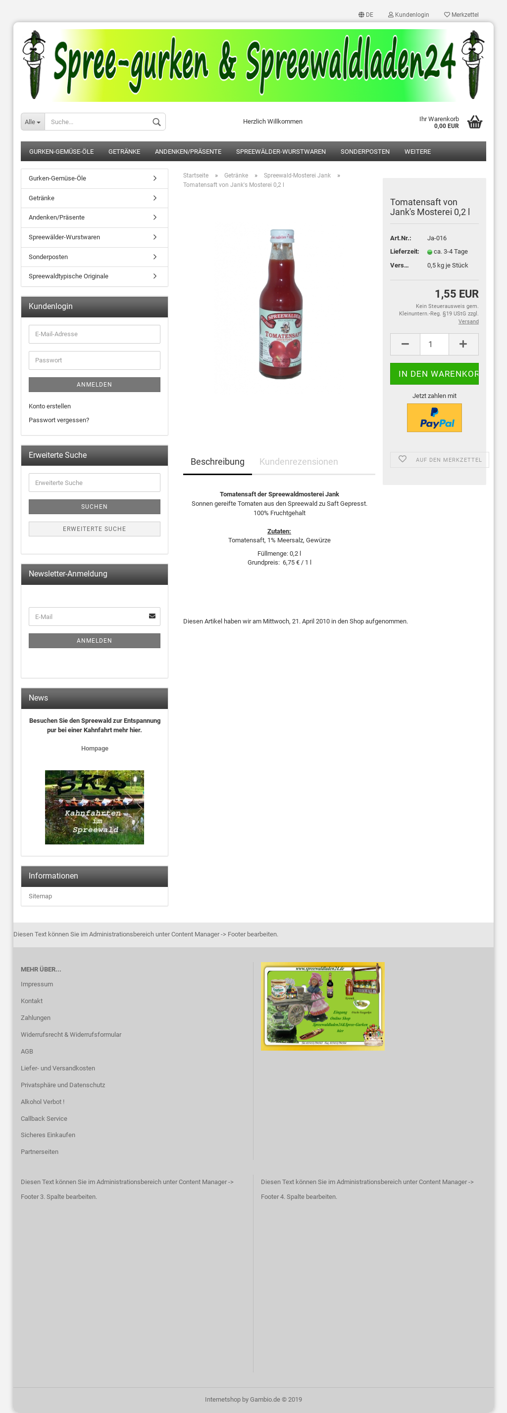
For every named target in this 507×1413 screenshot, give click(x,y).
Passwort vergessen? (59, 420)
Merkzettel (461, 14)
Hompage (94, 748)
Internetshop (223, 1400)
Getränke (124, 152)
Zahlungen (36, 1018)
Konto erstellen (50, 406)
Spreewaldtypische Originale (68, 276)
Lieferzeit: (401, 252)
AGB (27, 1052)
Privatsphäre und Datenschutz (63, 1085)
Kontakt (32, 1001)
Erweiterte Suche (94, 529)
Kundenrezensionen (298, 462)
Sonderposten (365, 152)
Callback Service (44, 1118)
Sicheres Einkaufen (48, 1135)
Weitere (418, 152)
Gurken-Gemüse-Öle (61, 152)
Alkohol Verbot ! (42, 1101)
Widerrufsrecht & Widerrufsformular (71, 1035)
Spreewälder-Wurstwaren (281, 152)
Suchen (94, 507)
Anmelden (94, 384)
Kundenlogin (408, 14)
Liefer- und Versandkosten (58, 1068)
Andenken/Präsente (188, 152)
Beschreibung (218, 462)
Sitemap (40, 896)
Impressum (37, 984)
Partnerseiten (39, 1152)
